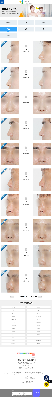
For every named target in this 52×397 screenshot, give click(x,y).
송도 (8, 35)
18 (31, 297)
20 (36, 297)
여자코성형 (13, 325)
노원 (26, 29)
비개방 (38, 334)
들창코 (13, 337)
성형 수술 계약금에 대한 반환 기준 (26, 369)
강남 (26, 23)
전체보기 (8, 23)
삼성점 (13, 316)
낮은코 (13, 331)
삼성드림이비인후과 (21, 360)
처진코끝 (13, 334)
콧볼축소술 (38, 340)
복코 (38, 337)
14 (23, 297)
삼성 (43, 23)
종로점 (38, 310)
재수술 (38, 325)
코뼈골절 (13, 322)
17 (29, 297)
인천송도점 (38, 316)
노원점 (38, 313)
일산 (43, 29)
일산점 (13, 313)
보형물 (13, 340)
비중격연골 (13, 319)
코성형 (13, 328)
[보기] (25, 395)
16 (27, 297)
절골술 (38, 343)
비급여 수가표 (30, 367)
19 (33, 297)
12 (19, 297)
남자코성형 (38, 322)
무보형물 (38, 319)
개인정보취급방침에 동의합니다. (18, 395)
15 (25, 297)
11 (16, 297)
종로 (8, 29)
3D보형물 (13, 343)
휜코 (13, 310)
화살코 (38, 328)
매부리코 (13, 307)
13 (21, 297)
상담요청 (36, 393)
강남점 (38, 307)
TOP (50, 381)
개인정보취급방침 (31, 360)
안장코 (38, 331)
